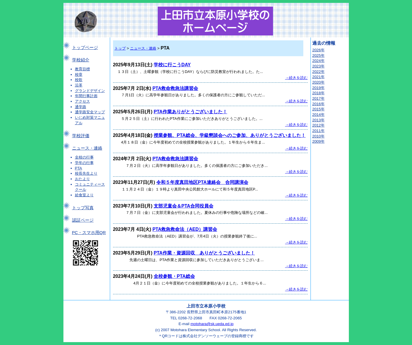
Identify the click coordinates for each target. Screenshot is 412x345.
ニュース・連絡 (87, 148)
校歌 (78, 80)
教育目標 (82, 69)
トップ (120, 48)
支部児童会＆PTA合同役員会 (183, 205)
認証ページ (83, 220)
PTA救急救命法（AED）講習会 (185, 229)
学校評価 (80, 135)
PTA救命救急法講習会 (175, 88)
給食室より (84, 195)
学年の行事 (84, 163)
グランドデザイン (90, 90)
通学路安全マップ (90, 112)
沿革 (78, 85)
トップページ (85, 47)
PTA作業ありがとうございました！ (190, 111)
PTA (78, 168)
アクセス (82, 101)
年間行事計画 (86, 96)
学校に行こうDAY (172, 64)
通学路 (80, 107)
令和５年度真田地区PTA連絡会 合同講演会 (202, 182)
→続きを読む (296, 78)
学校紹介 (80, 60)
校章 (78, 74)
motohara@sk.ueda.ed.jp (212, 324)
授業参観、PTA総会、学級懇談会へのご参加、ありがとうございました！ (230, 135)
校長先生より (86, 173)
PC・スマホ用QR (89, 232)
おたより (82, 179)
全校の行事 (84, 157)
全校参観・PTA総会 (174, 276)
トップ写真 (83, 208)
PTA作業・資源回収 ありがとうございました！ (204, 252)
